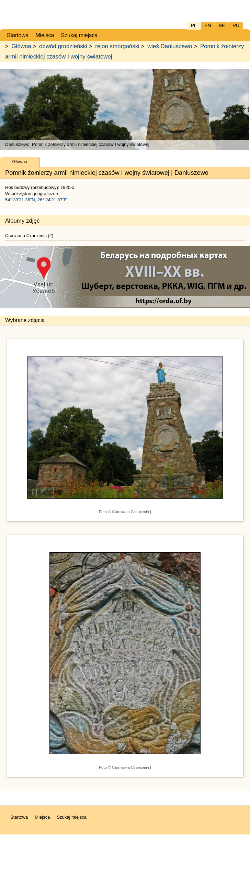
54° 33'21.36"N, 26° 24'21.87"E (36, 199)
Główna (21, 46)
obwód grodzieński (63, 46)
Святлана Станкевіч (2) (29, 235)
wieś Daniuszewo (169, 46)
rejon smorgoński (117, 46)
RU (235, 25)
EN (207, 25)
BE (222, 25)
